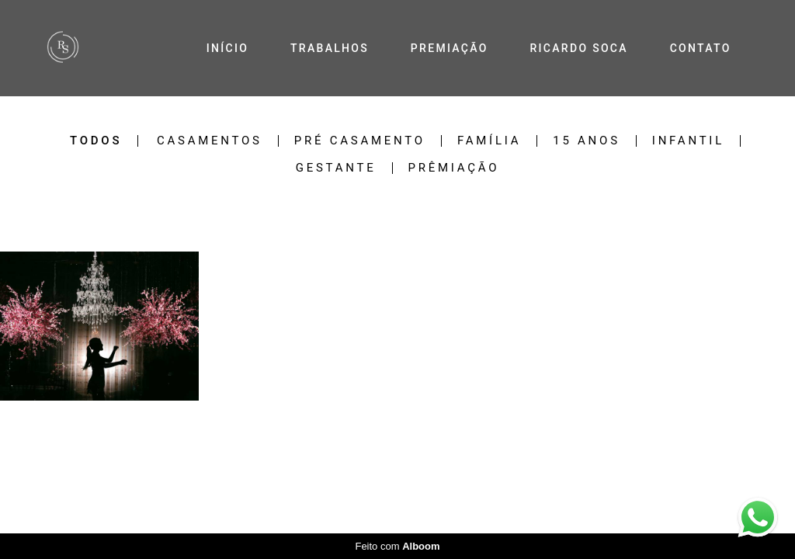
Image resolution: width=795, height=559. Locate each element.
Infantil (688, 141)
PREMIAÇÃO (449, 48)
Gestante (336, 168)
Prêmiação (454, 168)
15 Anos (586, 141)
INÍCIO (227, 48)
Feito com (397, 546)
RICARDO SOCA (578, 48)
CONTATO (700, 48)
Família (489, 141)
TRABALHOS (329, 48)
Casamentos (209, 141)
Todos (96, 141)
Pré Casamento (359, 141)
